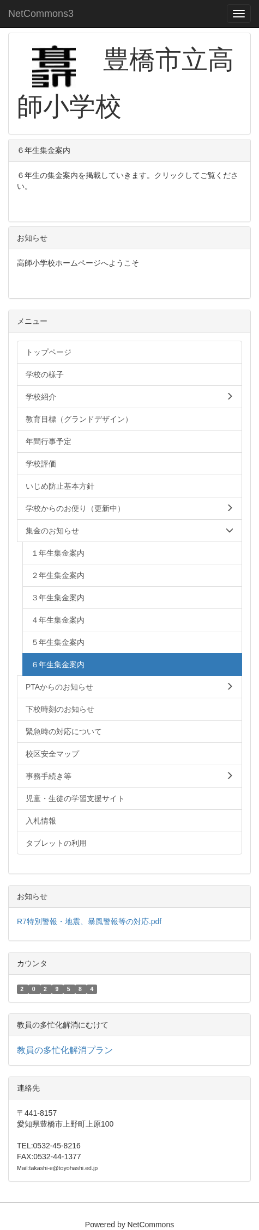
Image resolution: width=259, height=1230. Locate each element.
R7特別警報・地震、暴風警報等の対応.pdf (89, 921)
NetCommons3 (41, 13)
